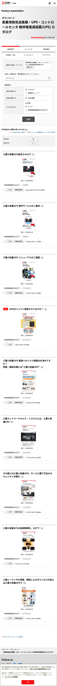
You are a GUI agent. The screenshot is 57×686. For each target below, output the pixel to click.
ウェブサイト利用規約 (11, 677)
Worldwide (49, 3)
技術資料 (46, 49)
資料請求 (20, 190)
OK (28, 682)
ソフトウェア (28, 55)
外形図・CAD (10, 55)
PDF (10, 190)
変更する (29, 67)
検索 (28, 119)
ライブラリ (46, 55)
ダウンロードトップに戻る (13, 636)
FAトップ (5, 649)
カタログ (10, 49)
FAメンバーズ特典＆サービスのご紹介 (41, 132)
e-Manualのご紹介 (18, 132)
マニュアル (28, 49)
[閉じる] (54, 667)
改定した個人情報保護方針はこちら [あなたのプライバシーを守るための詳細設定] (40, 669)
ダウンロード (14, 649)
